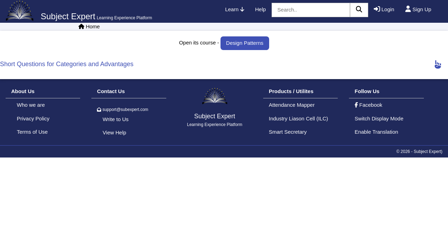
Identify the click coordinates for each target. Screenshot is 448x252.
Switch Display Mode (379, 118)
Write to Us (115, 119)
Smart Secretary (288, 132)
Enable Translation (376, 132)
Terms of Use (32, 132)
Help (260, 9)
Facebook (368, 105)
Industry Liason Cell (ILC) (298, 118)
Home (93, 26)
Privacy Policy (33, 118)
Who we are (31, 105)
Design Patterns (245, 43)
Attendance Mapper (292, 105)
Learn (234, 9)
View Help (114, 132)
